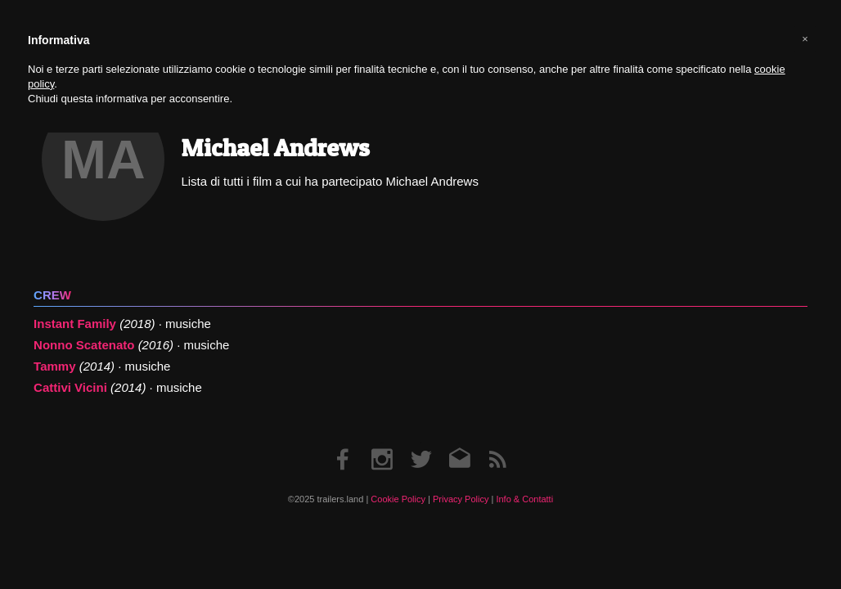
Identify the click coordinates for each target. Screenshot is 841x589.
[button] (805, 39)
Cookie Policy (398, 499)
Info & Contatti (524, 499)
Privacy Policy (460, 499)
